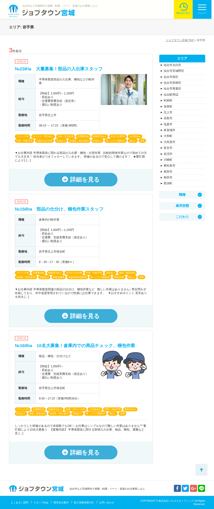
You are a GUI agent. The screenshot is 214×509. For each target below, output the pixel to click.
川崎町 (168, 159)
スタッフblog (40, 502)
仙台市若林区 (172, 82)
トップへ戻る (202, 470)
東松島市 (169, 165)
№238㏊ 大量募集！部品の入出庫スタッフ (59, 68)
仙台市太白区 (172, 65)
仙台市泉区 (171, 76)
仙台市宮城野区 (174, 70)
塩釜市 (168, 124)
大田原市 (169, 142)
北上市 (168, 112)
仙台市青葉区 (172, 88)
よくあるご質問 (19, 502)
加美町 (168, 106)
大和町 (168, 136)
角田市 (168, 171)
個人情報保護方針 (84, 502)
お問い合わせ (106, 502)
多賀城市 (169, 130)
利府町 (168, 100)
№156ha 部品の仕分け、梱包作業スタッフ (59, 209)
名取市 (168, 118)
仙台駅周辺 (171, 94)
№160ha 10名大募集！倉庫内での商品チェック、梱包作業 (75, 345)
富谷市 (168, 147)
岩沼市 (168, 153)
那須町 (168, 183)
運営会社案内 (61, 502)
